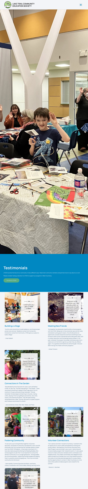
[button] (80, 4)
